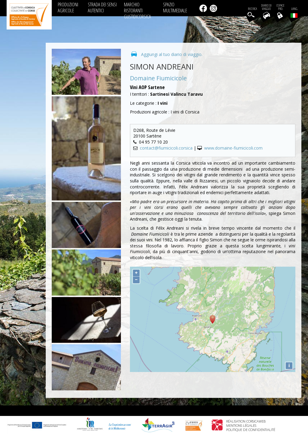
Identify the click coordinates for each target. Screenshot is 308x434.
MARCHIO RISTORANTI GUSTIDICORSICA (137, 10)
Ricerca (252, 9)
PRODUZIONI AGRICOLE (68, 7)
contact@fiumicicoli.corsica (166, 148)
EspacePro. (280, 7)
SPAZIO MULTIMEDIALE (175, 7)
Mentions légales (241, 425)
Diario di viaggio (266, 7)
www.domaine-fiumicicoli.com (233, 148)
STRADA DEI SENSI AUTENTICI (102, 7)
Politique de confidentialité (250, 429)
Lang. (294, 12)
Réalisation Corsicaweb (246, 421)
